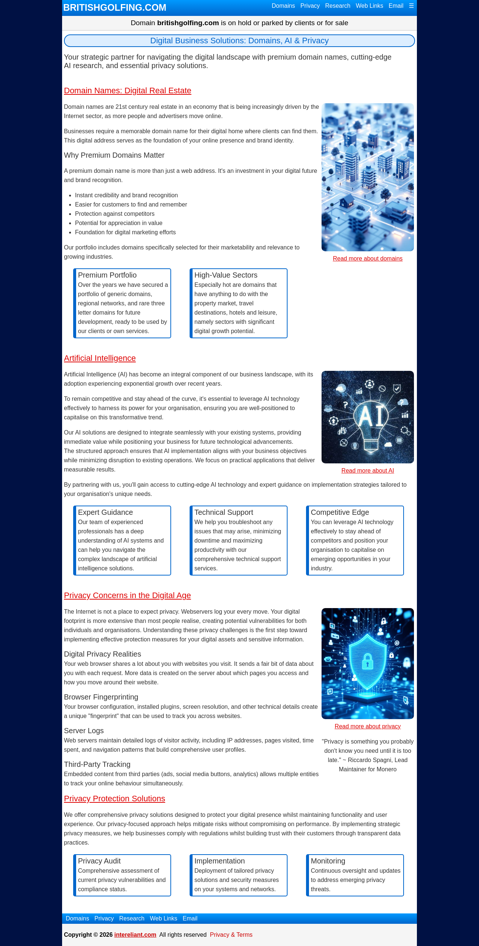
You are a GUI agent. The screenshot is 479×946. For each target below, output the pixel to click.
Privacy (310, 6)
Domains (283, 6)
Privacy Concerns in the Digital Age (127, 595)
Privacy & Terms (231, 935)
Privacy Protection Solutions (114, 798)
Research (337, 6)
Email (396, 6)
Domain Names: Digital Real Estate (127, 90)
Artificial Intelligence (100, 358)
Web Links (369, 6)
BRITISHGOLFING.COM (114, 7)
